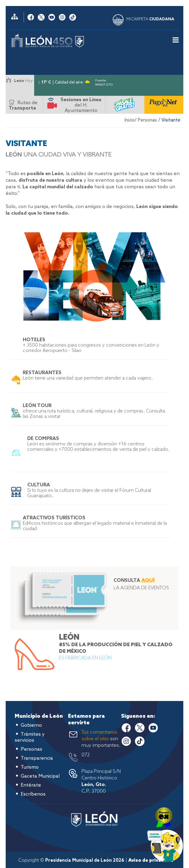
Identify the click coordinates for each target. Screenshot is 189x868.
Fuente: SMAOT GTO (104, 81)
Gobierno (31, 725)
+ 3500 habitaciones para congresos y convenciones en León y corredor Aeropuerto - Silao (91, 345)
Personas (147, 120)
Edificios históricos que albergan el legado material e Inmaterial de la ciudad (95, 523)
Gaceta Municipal (40, 776)
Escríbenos (33, 794)
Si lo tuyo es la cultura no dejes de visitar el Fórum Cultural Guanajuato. (89, 490)
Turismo (30, 767)
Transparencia (37, 758)
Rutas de (23, 105)
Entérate (31, 785)
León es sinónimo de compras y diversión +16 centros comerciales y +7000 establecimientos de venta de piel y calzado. (98, 444)
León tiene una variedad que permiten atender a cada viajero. (88, 375)
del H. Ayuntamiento (81, 105)
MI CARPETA (150, 19)
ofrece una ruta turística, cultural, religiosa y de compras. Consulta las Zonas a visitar (94, 411)
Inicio (129, 120)
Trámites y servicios (30, 737)
